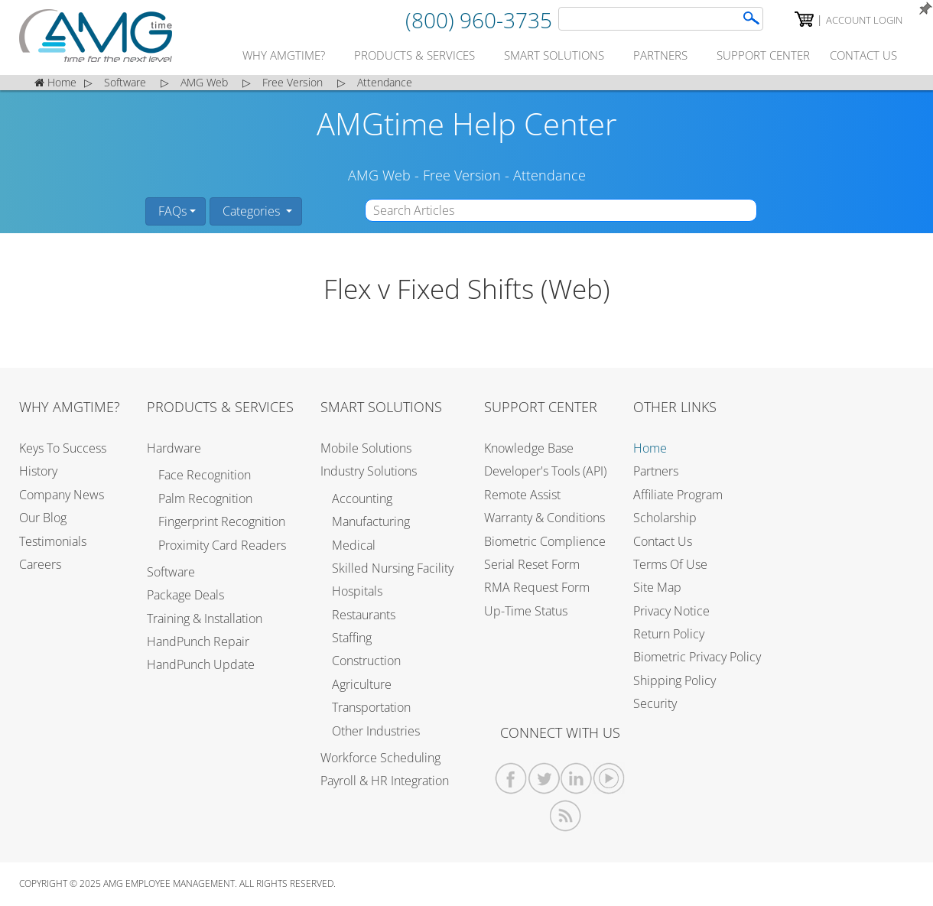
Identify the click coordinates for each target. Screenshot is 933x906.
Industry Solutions (368, 471)
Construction (366, 660)
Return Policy (668, 633)
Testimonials (52, 541)
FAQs (171, 211)
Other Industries (376, 731)
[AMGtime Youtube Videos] (609, 778)
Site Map (657, 587)
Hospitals (357, 591)
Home (650, 448)
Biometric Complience (545, 541)
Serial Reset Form (532, 564)
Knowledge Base (529, 448)
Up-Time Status (525, 610)
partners (660, 55)
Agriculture (362, 684)
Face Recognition (204, 474)
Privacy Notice (671, 610)
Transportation (371, 707)
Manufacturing (371, 521)
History (38, 471)
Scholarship (665, 517)
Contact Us (662, 541)
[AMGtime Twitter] (544, 778)
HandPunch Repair (198, 641)
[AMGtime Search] (751, 17)
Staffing (352, 637)
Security (655, 703)
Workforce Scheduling (380, 757)
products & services (414, 55)
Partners (655, 471)
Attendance (549, 175)
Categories (251, 211)
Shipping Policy (674, 680)
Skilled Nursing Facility (392, 568)
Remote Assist (522, 494)
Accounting (362, 498)
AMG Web (379, 175)
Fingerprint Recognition (221, 521)
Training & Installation (204, 618)
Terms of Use (670, 564)
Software (171, 571)
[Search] (660, 19)
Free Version (462, 175)
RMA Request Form (537, 587)
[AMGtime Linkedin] (576, 778)
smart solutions (554, 55)
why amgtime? (283, 55)
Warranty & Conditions (544, 517)
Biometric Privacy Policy (697, 656)
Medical (353, 545)
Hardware (174, 448)
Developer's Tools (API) (545, 471)
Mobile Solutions (365, 448)
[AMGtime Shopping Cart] (804, 19)
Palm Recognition (205, 498)
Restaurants (363, 614)
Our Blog (43, 517)
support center (763, 55)
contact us (863, 55)
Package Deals (185, 594)
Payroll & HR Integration (384, 780)
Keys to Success (62, 448)
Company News (61, 494)
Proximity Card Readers (222, 545)
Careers (40, 564)
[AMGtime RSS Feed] (565, 816)
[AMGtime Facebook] (511, 778)
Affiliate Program (678, 494)
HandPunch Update (201, 664)
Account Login (864, 20)
